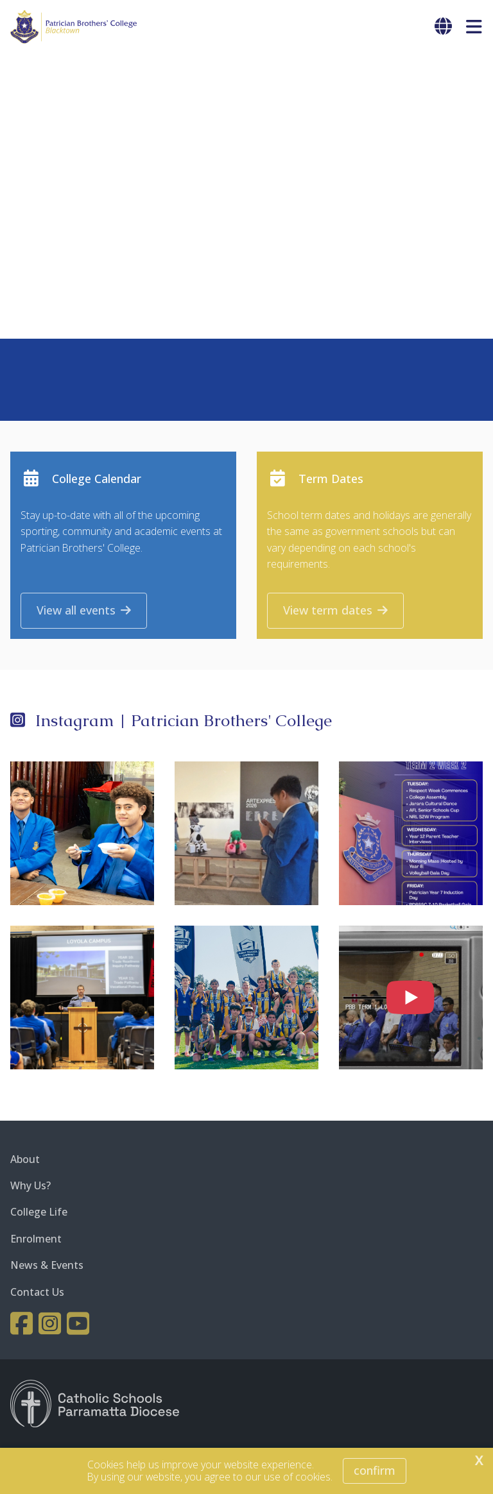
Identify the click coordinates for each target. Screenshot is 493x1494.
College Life (38, 1213)
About (25, 1160)
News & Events (46, 1266)
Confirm (374, 1470)
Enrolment (36, 1240)
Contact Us (37, 1293)
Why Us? (30, 1187)
